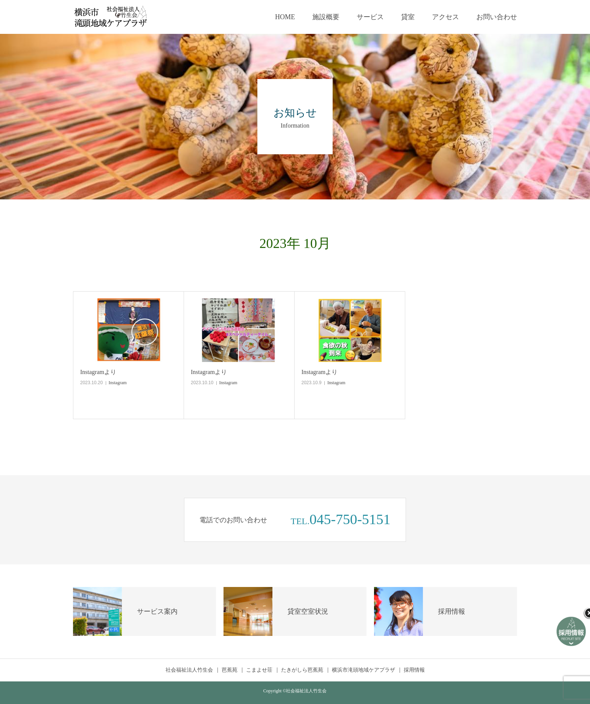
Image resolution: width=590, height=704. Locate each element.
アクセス (445, 17)
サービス (370, 17)
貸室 (408, 17)
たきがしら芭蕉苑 (302, 670)
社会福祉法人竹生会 (189, 670)
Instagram (118, 382)
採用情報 (414, 670)
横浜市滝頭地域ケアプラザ (363, 670)
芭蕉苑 (229, 670)
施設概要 (325, 17)
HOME (285, 17)
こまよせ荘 (259, 670)
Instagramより (98, 372)
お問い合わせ (496, 17)
